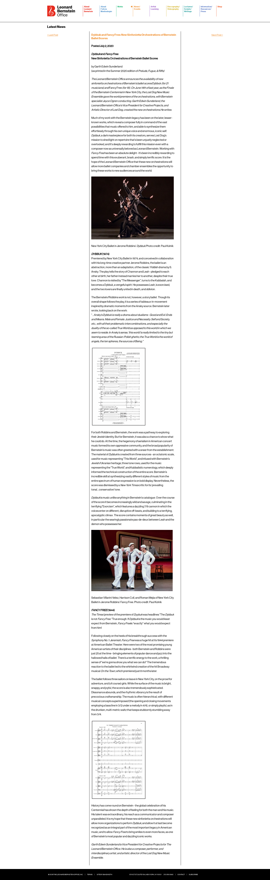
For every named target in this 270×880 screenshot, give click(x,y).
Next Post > (217, 35)
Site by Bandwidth (104, 874)
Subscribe (193, 874)
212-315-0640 (168, 874)
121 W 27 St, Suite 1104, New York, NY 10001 (145, 874)
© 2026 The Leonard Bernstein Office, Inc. (65, 874)
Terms (90, 874)
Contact (181, 874)
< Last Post (52, 35)
